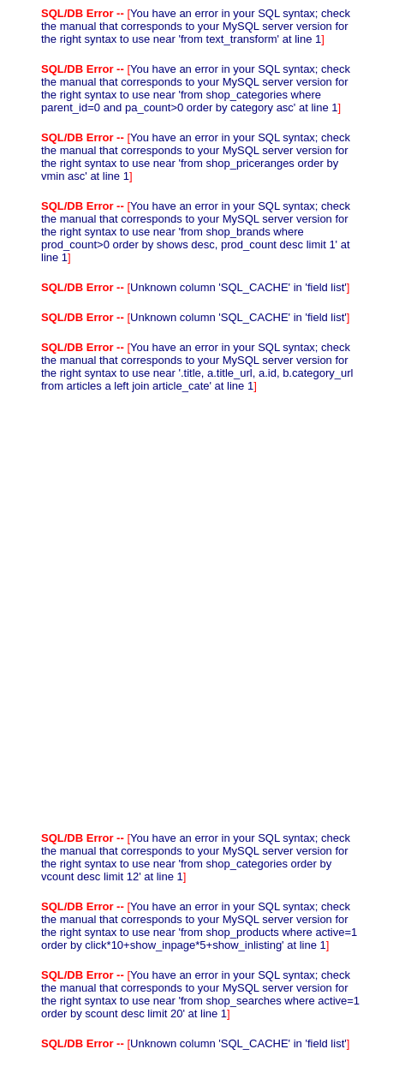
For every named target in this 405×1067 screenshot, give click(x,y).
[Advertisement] (202, 611)
